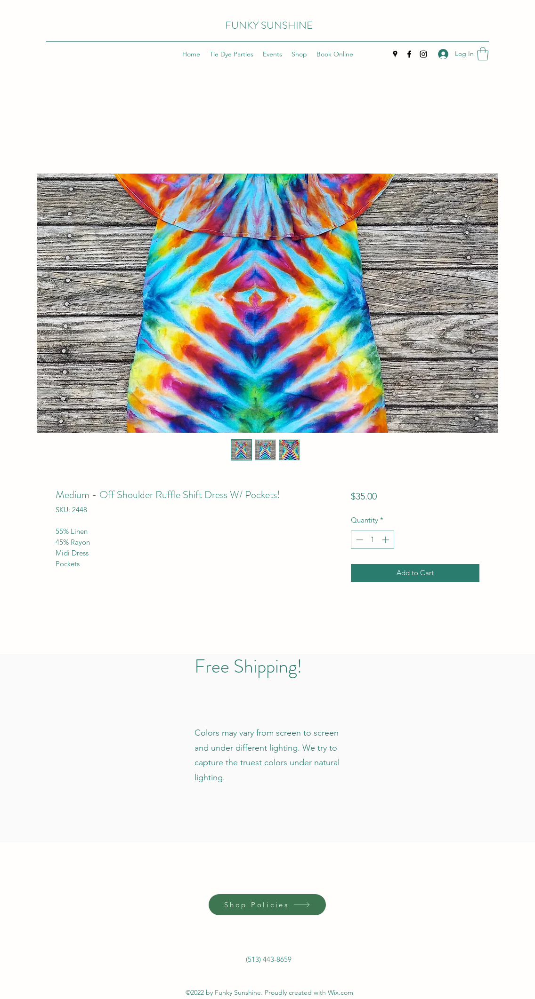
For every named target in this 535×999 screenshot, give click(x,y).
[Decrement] (358, 539)
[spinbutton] (372, 539)
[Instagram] (423, 54)
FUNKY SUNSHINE (269, 25)
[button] (482, 54)
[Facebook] (409, 54)
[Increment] (386, 539)
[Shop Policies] (267, 904)
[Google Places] (395, 54)
